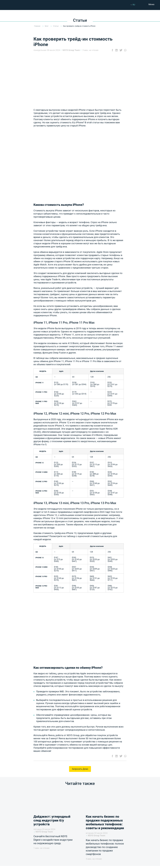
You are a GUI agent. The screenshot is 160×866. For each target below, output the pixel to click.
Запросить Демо (80, 769)
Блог (47, 26)
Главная (37, 26)
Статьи (56, 26)
